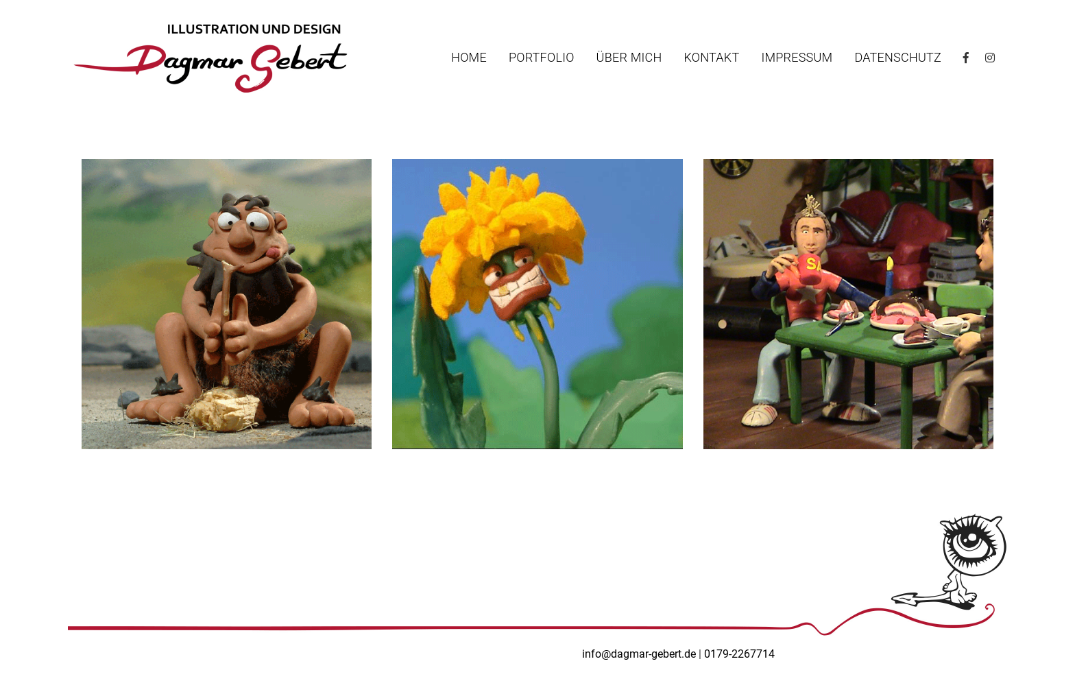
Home (469, 57)
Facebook (967, 57)
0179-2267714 (739, 653)
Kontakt (711, 57)
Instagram (989, 57)
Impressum (796, 57)
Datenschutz (897, 57)
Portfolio (542, 57)
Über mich (629, 57)
